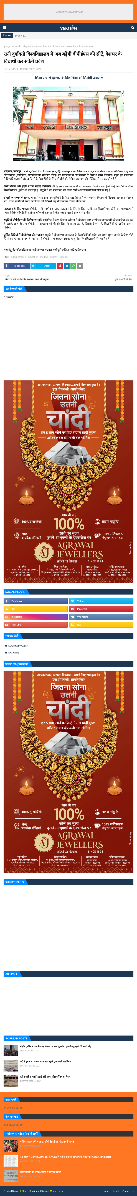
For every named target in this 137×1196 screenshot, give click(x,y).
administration (18, 256)
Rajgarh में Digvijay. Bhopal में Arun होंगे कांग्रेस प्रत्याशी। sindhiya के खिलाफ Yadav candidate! (65, 1156)
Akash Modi (21, 1191)
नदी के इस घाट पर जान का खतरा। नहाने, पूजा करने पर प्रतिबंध (45, 1061)
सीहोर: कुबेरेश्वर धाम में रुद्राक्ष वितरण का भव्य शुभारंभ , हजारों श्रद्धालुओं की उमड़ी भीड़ (55, 1046)
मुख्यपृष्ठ (7, 46)
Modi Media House (54, 1191)
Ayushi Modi (12, 69)
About (116, 1191)
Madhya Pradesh (48, 256)
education (33, 256)
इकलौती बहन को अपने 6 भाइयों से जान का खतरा (40, 1172)
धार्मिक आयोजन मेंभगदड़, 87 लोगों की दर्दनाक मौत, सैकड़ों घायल (47, 1141)
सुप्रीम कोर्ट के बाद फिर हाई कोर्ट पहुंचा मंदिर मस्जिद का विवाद (45, 1076)
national (16, 46)
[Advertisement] (68, 1005)
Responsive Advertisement (69, 11)
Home (106, 1191)
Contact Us (127, 1191)
